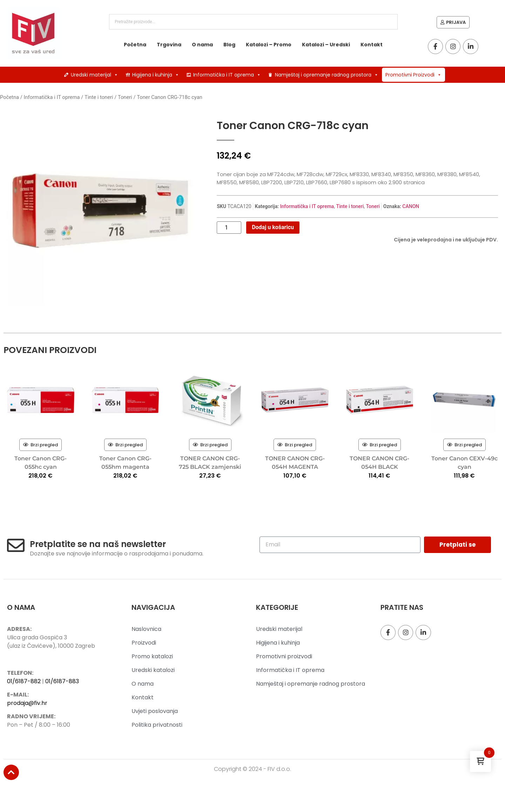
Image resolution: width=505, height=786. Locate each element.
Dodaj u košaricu (273, 227)
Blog (229, 44)
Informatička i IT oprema (227, 75)
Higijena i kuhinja (155, 75)
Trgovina (169, 44)
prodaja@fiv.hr (27, 703)
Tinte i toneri (99, 97)
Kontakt (372, 44)
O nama (202, 44)
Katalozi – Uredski (326, 44)
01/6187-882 (24, 681)
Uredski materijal (94, 75)
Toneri (125, 97)
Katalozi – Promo (268, 44)
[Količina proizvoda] (229, 227)
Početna (135, 44)
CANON (410, 206)
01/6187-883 (62, 681)
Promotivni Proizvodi (413, 75)
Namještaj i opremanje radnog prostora (326, 75)
